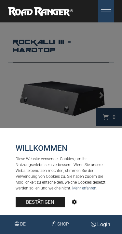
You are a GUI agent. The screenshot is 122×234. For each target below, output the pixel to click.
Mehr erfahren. (84, 188)
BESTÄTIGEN (40, 202)
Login (100, 224)
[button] (106, 11)
